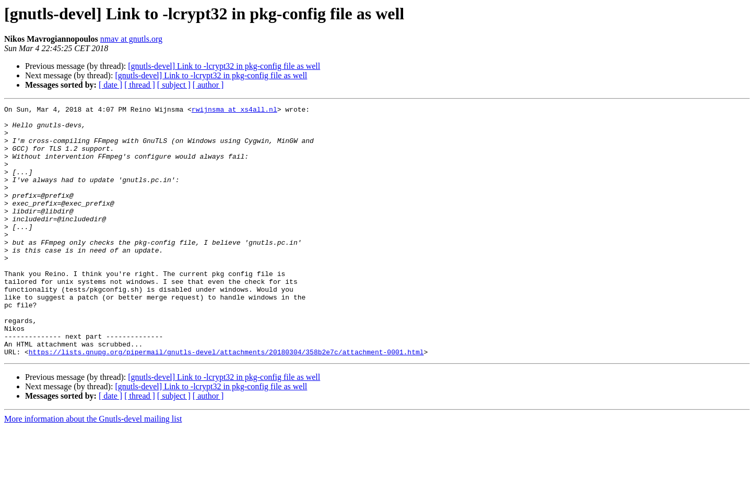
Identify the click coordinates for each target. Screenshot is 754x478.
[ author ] (208, 84)
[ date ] (110, 84)
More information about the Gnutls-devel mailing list (93, 468)
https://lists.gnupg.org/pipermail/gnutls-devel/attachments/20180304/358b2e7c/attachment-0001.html (226, 402)
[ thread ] (139, 84)
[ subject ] (174, 84)
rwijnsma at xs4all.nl (234, 110)
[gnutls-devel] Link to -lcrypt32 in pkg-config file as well (224, 66)
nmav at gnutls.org (131, 38)
